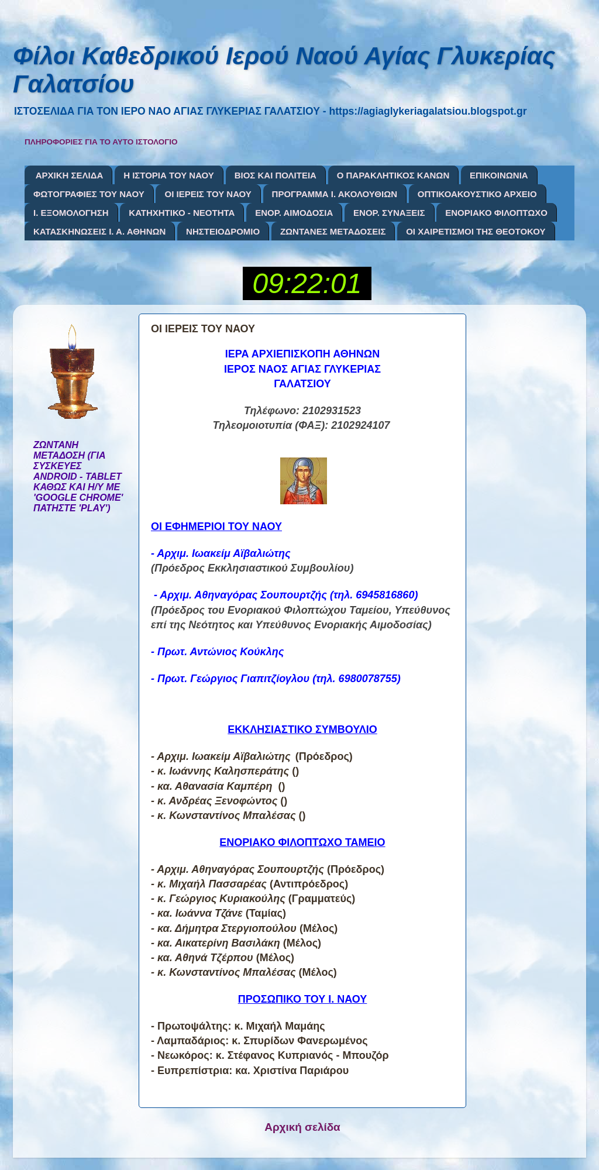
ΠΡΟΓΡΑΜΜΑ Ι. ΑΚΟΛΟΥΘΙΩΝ (334, 194)
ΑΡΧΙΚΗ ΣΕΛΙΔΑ (70, 175)
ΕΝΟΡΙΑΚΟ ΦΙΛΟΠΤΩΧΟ (496, 213)
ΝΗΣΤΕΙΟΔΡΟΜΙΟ (223, 231)
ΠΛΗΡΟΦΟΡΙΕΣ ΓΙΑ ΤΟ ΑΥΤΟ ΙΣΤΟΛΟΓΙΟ (101, 141)
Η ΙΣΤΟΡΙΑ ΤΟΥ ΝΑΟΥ (168, 175)
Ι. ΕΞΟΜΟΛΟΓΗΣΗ (71, 213)
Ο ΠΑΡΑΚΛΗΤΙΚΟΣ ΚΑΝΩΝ (393, 175)
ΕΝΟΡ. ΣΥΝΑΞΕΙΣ (389, 213)
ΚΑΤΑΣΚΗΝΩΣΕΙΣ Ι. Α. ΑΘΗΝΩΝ (99, 231)
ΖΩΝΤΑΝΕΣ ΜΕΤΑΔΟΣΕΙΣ (333, 231)
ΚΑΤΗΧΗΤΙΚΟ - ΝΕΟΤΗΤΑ (182, 213)
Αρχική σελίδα (302, 1127)
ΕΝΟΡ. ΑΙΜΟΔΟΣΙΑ (294, 213)
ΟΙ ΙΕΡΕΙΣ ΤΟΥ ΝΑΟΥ (207, 194)
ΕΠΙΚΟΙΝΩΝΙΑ (499, 175)
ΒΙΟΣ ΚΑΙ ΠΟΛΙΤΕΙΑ (275, 175)
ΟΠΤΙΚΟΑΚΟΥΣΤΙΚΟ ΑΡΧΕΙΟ (477, 194)
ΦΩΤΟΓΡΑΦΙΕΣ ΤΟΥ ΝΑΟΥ (88, 194)
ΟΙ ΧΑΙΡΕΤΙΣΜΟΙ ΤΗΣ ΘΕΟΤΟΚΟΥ (475, 231)
